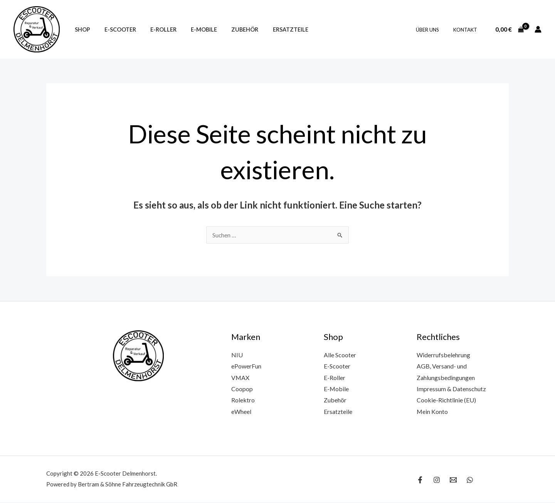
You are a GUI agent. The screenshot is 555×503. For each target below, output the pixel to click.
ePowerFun (246, 366)
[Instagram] (436, 480)
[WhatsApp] (469, 480)
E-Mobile (193, 29)
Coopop (242, 389)
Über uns (433, 30)
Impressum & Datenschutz (451, 389)
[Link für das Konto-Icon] (538, 29)
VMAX (240, 377)
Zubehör (230, 29)
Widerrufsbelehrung (443, 354)
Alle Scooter (340, 354)
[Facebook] (420, 480)
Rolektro (243, 400)
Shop (80, 29)
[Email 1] (453, 480)
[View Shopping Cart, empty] (509, 29)
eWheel (241, 412)
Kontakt (467, 30)
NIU (237, 354)
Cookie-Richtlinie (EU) (446, 400)
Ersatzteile (272, 29)
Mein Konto (432, 412)
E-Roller (155, 29)
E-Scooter (115, 29)
